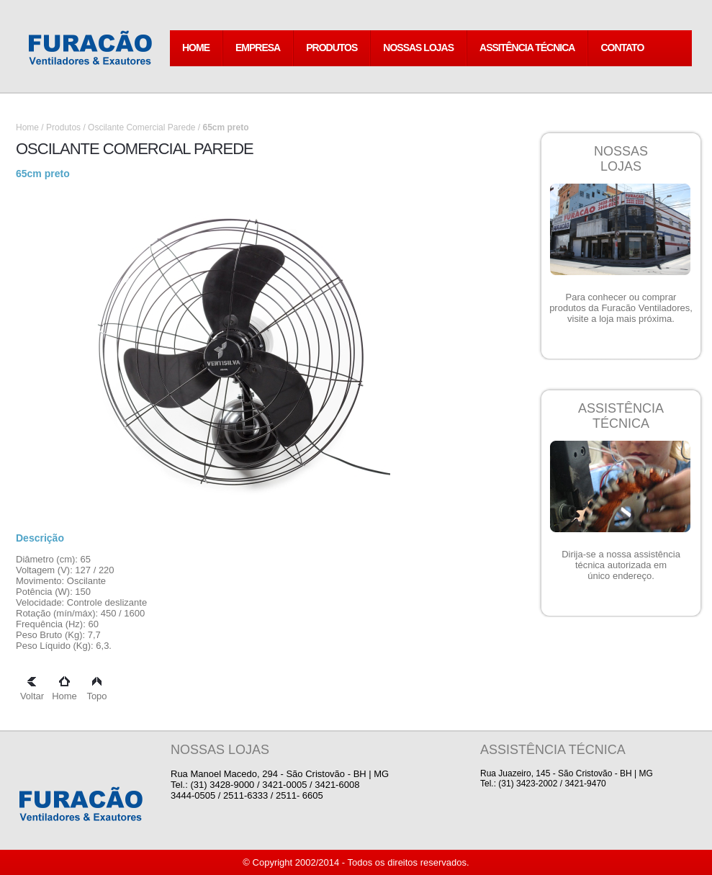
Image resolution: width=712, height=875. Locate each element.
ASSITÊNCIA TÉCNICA (526, 47)
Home (27, 127)
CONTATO (622, 47)
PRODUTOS (331, 47)
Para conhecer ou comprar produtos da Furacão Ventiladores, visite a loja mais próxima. (621, 308)
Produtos (63, 127)
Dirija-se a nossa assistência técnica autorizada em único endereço (621, 565)
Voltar (32, 690)
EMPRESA (257, 47)
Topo (96, 690)
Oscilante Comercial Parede (141, 127)
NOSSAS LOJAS (418, 47)
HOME (195, 47)
